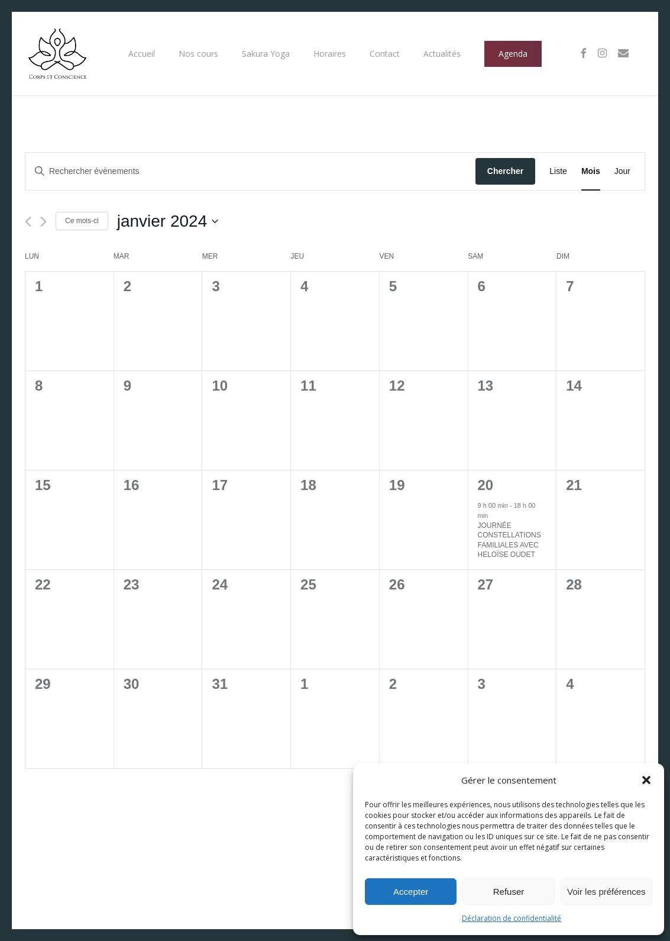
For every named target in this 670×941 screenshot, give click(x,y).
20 (486, 485)
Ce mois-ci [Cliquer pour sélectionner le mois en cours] (82, 221)
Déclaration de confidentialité (511, 918)
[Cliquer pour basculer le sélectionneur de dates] (168, 221)
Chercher (505, 171)
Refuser (509, 892)
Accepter (410, 892)
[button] (646, 780)
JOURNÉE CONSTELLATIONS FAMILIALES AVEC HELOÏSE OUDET (509, 540)
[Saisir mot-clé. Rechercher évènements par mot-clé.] (250, 171)
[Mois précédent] (28, 221)
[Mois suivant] (43, 221)
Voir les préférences (606, 892)
